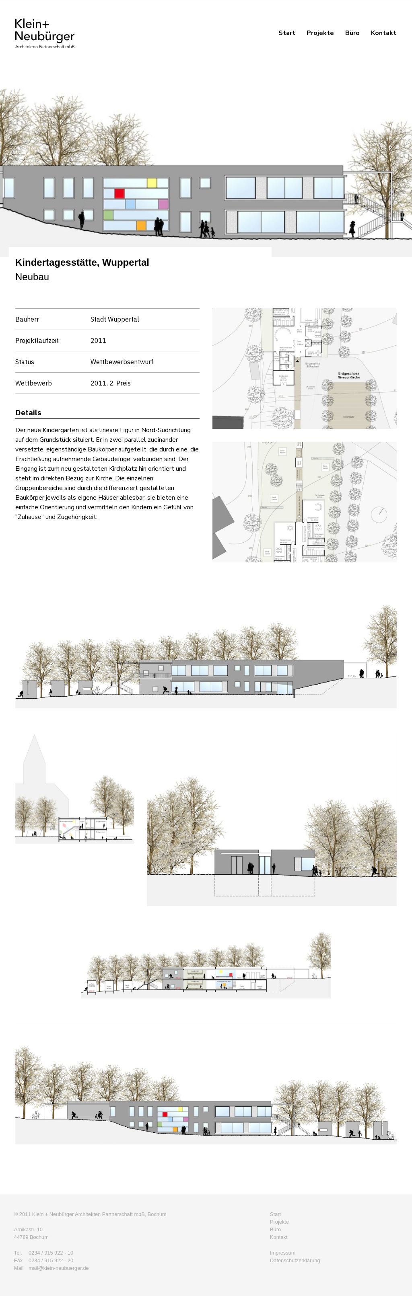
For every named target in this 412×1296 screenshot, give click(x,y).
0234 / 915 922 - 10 (51, 1253)
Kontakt (383, 33)
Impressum (282, 1253)
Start (286, 33)
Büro (352, 33)
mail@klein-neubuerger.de (59, 1268)
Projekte (320, 33)
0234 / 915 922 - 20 (51, 1260)
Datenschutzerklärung (295, 1260)
